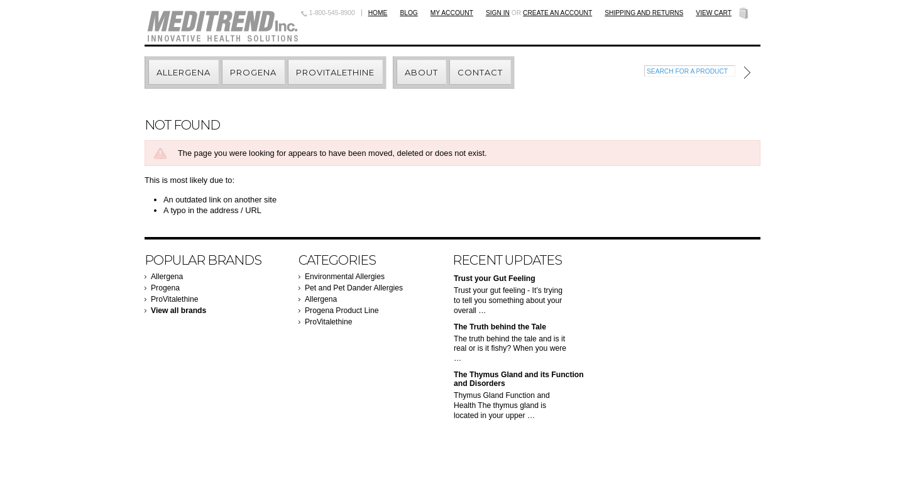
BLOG (408, 12)
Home (378, 12)
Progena (165, 288)
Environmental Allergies (345, 276)
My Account (452, 12)
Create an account (557, 12)
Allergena (167, 276)
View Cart (714, 12)
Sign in (498, 12)
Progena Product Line (342, 310)
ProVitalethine (174, 299)
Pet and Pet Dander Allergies (354, 288)
